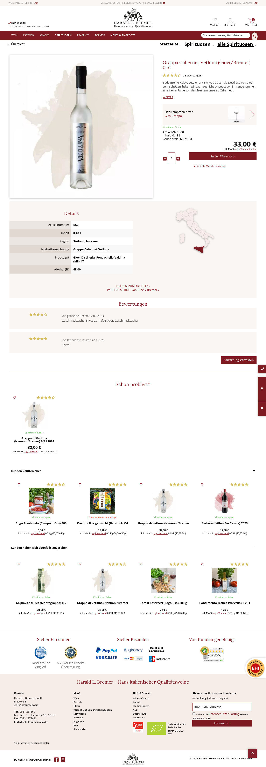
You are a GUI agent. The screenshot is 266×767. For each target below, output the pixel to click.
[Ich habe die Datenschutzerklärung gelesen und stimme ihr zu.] (193, 713)
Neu (76, 725)
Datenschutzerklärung (224, 714)
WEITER (168, 97)
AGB (135, 709)
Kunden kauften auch (26, 471)
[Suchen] (255, 36)
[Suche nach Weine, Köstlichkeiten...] (226, 35)
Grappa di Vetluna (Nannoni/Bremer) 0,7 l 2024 (34, 440)
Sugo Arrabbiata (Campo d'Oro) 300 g (41, 523)
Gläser (77, 705)
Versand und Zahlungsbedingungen (93, 709)
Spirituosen (80, 713)
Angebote (79, 721)
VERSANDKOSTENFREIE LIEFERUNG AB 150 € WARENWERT (133, 3)
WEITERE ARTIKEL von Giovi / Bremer (132, 290)
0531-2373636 (28, 718)
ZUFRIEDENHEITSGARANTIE (242, 3)
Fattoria (78, 702)
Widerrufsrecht (141, 698)
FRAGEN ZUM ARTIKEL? (132, 286)
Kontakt (137, 702)
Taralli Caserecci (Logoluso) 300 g (163, 603)
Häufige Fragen (141, 705)
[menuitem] (215, 20)
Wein (76, 698)
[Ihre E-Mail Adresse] (222, 707)
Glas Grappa (173, 116)
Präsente (78, 717)
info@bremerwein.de (35, 722)
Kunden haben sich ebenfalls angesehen (39, 548)
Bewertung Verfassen (239, 360)
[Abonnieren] (222, 723)
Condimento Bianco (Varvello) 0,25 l (224, 603)
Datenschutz (139, 713)
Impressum (139, 717)
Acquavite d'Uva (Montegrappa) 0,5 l (41, 603)
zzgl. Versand (31, 451)
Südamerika (80, 729)
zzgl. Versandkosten (246, 148)
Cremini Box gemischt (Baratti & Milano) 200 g (102, 523)
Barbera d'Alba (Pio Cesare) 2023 (225, 523)
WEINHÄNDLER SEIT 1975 (23, 3)
